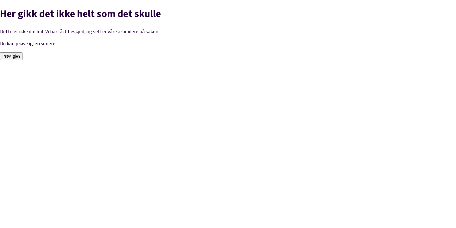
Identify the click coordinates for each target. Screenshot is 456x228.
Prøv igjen (11, 56)
